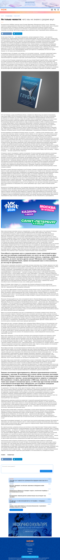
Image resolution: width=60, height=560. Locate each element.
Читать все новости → (16, 509)
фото (11, 499)
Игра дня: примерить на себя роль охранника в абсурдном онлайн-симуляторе (27, 486)
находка (12, 483)
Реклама (30, 549)
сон (10, 494)
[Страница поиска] (55, 9)
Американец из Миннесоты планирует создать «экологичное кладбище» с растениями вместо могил (29, 491)
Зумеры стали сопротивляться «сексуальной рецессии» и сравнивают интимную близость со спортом (28, 506)
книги (2, 15)
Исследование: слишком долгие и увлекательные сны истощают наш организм (28, 496)
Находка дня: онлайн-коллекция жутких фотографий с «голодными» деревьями (27, 501)
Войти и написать (46, 471)
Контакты (30, 551)
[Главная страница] (3, 9)
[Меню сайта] (58, 9)
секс (11, 504)
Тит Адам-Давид (8, 15)
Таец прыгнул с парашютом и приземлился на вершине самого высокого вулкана (29, 481)
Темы (30, 553)
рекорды (12, 478)
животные (11, 454)
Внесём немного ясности (29, 556)
